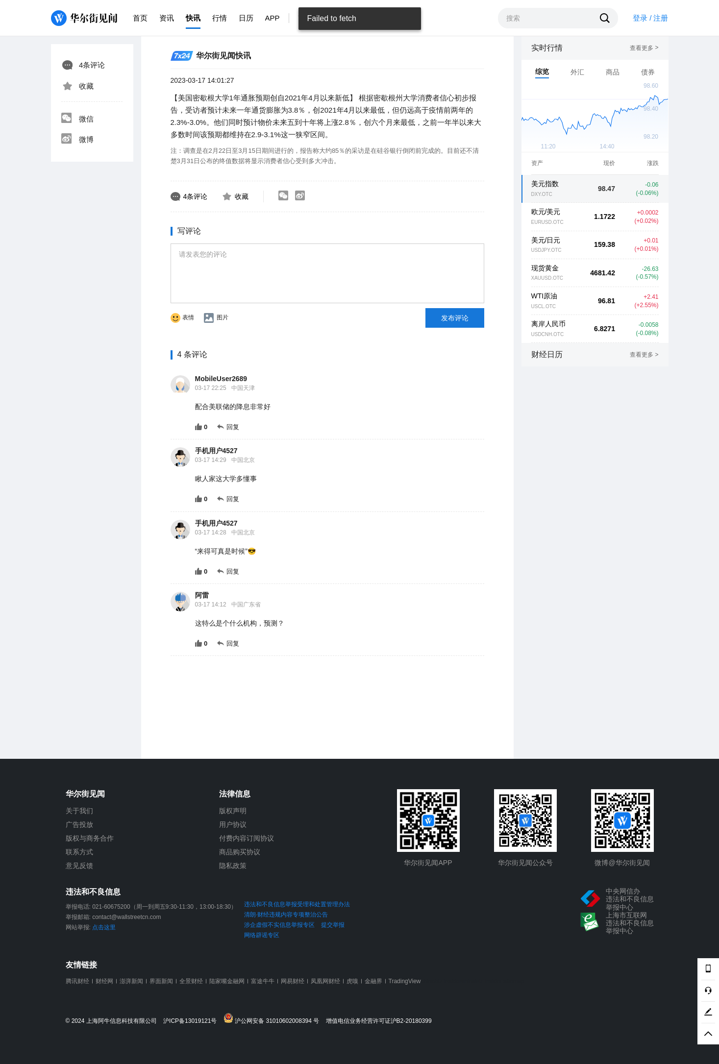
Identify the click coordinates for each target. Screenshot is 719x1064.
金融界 (373, 981)
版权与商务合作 (90, 838)
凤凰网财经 (325, 981)
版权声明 (233, 811)
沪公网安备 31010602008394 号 (273, 1018)
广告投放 (79, 824)
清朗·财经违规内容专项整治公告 (286, 914)
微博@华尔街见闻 (622, 863)
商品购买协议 (239, 852)
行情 (219, 18)
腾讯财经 (77, 981)
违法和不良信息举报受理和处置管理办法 (297, 904)
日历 (246, 18)
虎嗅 (352, 981)
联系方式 (79, 852)
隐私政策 (233, 866)
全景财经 (191, 981)
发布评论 (455, 318)
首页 (140, 18)
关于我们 (79, 811)
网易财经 (292, 981)
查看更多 (644, 48)
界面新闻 (161, 981)
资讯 (166, 18)
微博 (77, 139)
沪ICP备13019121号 (192, 1021)
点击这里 (104, 927)
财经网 (104, 981)
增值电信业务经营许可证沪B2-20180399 (379, 1021)
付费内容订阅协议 (246, 838)
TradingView (405, 981)
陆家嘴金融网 (227, 981)
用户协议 (233, 824)
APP (272, 18)
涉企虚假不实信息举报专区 (279, 924)
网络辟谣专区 (261, 935)
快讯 (193, 18)
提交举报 (333, 924)
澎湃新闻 (131, 981)
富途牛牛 (262, 981)
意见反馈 (79, 866)
